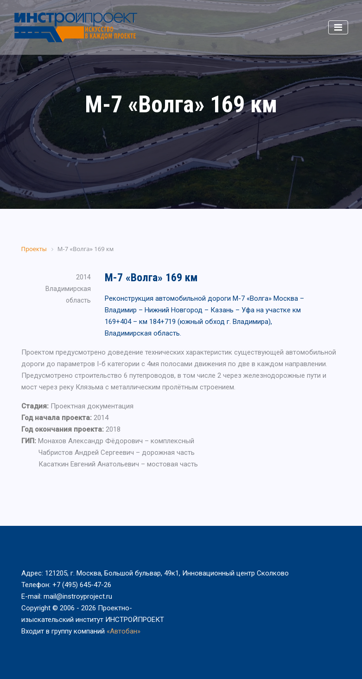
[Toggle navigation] (338, 27)
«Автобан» (123, 631)
